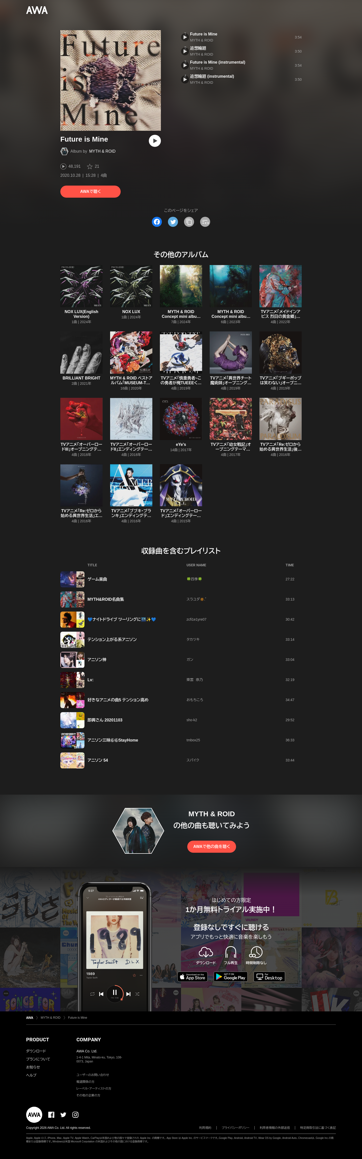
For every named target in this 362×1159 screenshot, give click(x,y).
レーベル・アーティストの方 (93, 1088)
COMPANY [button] (88, 1040)
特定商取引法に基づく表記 (318, 1128)
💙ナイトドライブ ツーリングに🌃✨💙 (121, 619)
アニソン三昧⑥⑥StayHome (112, 740)
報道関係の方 (85, 1082)
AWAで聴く (90, 191)
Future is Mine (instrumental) (217, 62)
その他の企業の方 (88, 1095)
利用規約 (205, 1128)
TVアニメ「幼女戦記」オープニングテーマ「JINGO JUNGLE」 (231, 449)
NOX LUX (131, 312)
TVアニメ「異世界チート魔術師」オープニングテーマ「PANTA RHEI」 (230, 383)
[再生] (155, 141)
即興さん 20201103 (104, 720)
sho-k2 (192, 720)
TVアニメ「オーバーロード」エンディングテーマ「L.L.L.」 (181, 516)
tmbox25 (193, 740)
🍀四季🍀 (194, 579)
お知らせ (33, 1067)
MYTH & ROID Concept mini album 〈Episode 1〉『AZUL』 (231, 316)
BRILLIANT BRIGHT (81, 378)
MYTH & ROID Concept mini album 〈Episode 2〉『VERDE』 (181, 316)
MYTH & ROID (102, 151)
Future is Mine (203, 34)
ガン (190, 660)
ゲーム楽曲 (97, 579)
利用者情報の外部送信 (275, 1128)
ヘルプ (31, 1075)
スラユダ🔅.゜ (196, 599)
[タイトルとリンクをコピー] (189, 222)
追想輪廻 (198, 48)
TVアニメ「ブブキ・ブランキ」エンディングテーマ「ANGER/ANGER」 (131, 516)
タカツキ (193, 639)
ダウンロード (36, 1051)
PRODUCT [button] (37, 1040)
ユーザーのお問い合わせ (92, 1075)
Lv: (90, 680)
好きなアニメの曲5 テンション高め (118, 700)
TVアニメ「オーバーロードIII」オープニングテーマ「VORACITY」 (81, 449)
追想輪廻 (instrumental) (212, 76)
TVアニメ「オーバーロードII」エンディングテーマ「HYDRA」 (131, 449)
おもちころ (195, 700)
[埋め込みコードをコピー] (205, 222)
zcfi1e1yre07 (196, 619)
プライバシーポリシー (236, 1128)
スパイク (193, 760)
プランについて (38, 1059)
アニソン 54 (97, 760)
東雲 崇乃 (195, 680)
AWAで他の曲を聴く (211, 846)
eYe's (181, 444)
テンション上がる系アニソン (112, 639)
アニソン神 (96, 660)
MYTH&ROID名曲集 (105, 599)
